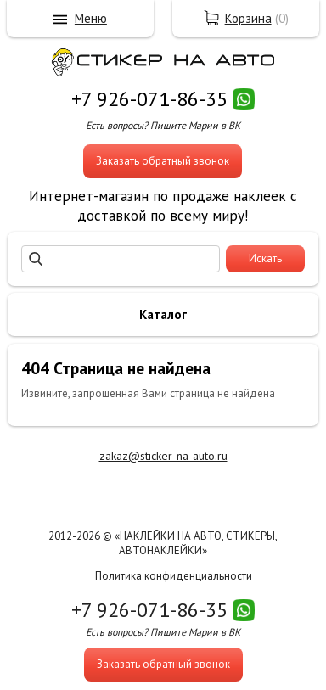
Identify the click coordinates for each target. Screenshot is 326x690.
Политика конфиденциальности (173, 576)
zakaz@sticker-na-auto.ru (163, 455)
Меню (91, 18)
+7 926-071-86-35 (149, 99)
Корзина (248, 18)
